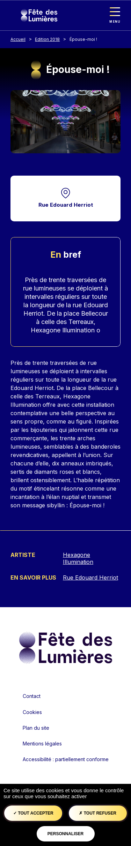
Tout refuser (97, 813)
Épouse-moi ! (83, 39)
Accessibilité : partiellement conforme (66, 759)
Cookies (32, 712)
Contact (32, 696)
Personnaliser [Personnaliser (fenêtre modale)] (65, 833)
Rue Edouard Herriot (65, 204)
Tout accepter (33, 813)
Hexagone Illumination (78, 558)
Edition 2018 (47, 39)
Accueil (18, 39)
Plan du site (36, 728)
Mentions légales (42, 743)
